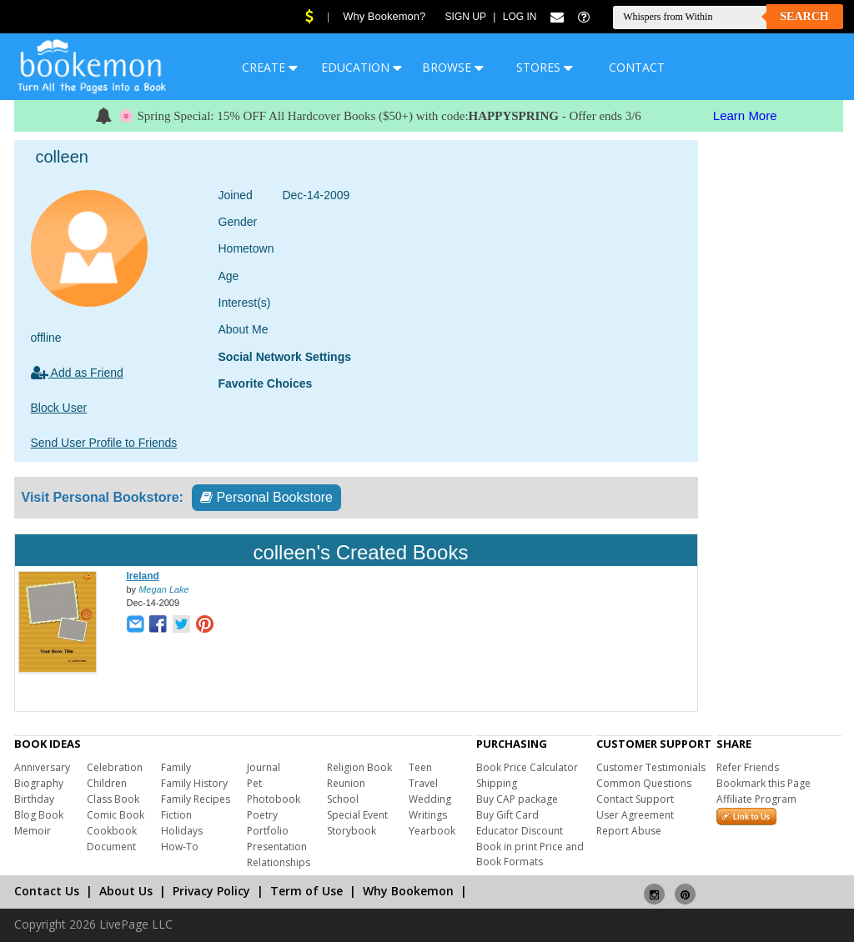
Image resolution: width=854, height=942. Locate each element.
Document (111, 846)
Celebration (115, 767)
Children (107, 783)
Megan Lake (163, 589)
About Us (126, 891)
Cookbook (112, 831)
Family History (194, 783)
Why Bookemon (408, 891)
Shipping (496, 783)
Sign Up (465, 17)
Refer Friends (747, 767)
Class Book (113, 799)
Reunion (346, 783)
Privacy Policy (211, 891)
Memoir (32, 831)
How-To (179, 846)
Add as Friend (77, 372)
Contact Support (635, 799)
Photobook (273, 799)
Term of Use (306, 891)
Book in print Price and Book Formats (530, 854)
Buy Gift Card (507, 815)
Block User (59, 407)
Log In (520, 17)
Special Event (357, 815)
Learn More (745, 115)
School (343, 799)
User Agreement (635, 815)
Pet (254, 783)
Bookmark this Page (763, 783)
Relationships (278, 862)
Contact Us (46, 891)
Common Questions (643, 783)
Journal (263, 767)
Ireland (143, 576)
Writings (428, 815)
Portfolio (268, 831)
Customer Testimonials (651, 767)
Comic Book (115, 815)
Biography (38, 783)
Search (804, 16)
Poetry (262, 815)
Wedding (430, 799)
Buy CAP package (517, 799)
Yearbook (432, 831)
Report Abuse (628, 831)
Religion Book (359, 767)
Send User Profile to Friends (104, 442)
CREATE (270, 67)
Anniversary (42, 767)
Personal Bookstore (266, 497)
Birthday (34, 799)
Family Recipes (195, 799)
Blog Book (38, 815)
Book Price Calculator (527, 767)
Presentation (277, 846)
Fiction (176, 815)
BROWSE (453, 67)
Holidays (182, 831)
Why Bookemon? (384, 16)
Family (176, 767)
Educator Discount (519, 831)
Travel (423, 783)
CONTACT (637, 67)
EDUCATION (361, 67)
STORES (544, 67)
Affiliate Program (756, 799)
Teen (420, 767)
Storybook (351, 831)
